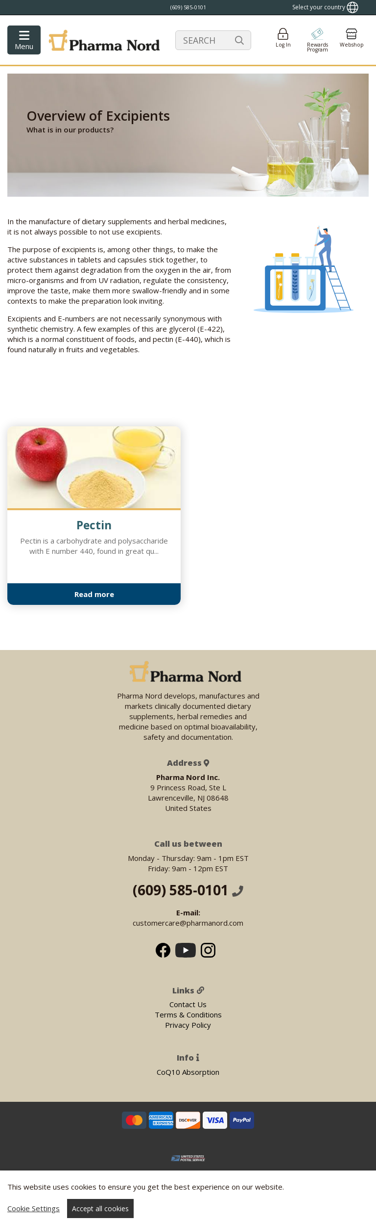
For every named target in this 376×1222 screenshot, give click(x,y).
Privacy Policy (188, 1025)
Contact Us (188, 1004)
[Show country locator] (325, 7)
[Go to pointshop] (317, 40)
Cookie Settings (33, 1208)
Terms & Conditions (188, 1014)
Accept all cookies (100, 1208)
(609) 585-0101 (188, 890)
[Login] (283, 40)
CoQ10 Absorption (188, 1072)
